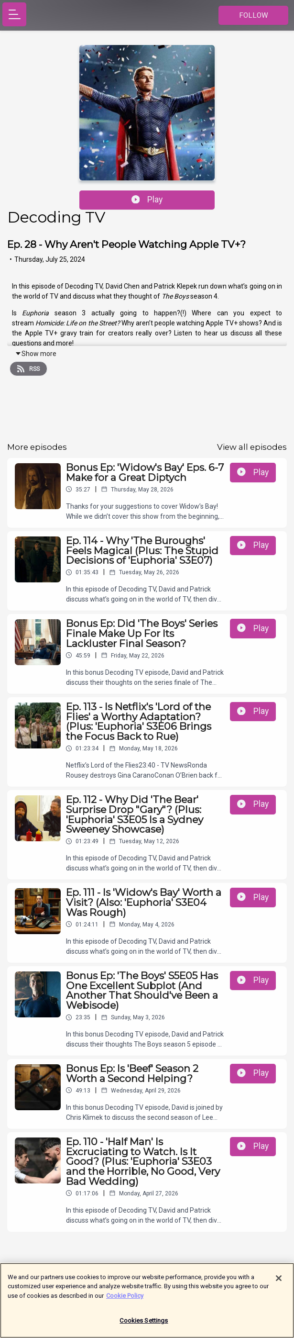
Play (147, 199)
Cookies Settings (144, 1325)
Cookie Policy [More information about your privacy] (124, 1300)
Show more (35, 353)
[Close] (278, 1282)
